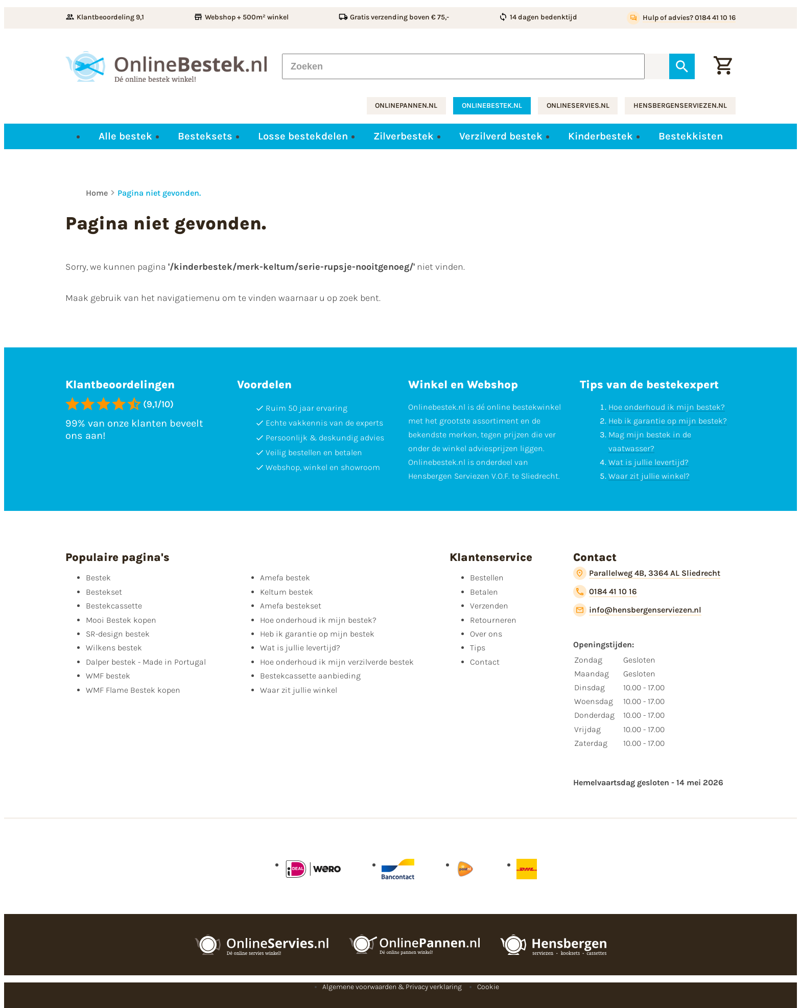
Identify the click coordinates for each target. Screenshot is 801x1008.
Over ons (486, 634)
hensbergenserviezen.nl (680, 105)
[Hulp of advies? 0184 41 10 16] (681, 18)
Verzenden (489, 606)
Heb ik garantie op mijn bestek (317, 634)
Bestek (98, 577)
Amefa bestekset (290, 606)
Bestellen (487, 577)
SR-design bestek (118, 634)
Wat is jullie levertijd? (648, 462)
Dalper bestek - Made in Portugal (146, 662)
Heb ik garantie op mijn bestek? (667, 421)
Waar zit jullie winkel (298, 690)
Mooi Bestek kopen (121, 620)
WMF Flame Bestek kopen (133, 690)
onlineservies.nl (578, 105)
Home (97, 193)
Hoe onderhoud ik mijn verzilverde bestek (337, 662)
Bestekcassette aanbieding (310, 676)
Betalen (484, 592)
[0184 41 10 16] (605, 591)
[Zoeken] (463, 66)
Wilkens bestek (114, 647)
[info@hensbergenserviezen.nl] (637, 610)
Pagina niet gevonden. (159, 193)
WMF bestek (108, 676)
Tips (477, 647)
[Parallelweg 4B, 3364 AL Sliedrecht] (646, 573)
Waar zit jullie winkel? (649, 476)
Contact (485, 662)
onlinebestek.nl (492, 105)
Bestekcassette (114, 606)
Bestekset (104, 592)
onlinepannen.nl (406, 105)
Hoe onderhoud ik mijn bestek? (666, 407)
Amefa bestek (285, 577)
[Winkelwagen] (723, 66)
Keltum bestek (286, 592)
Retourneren (493, 620)
